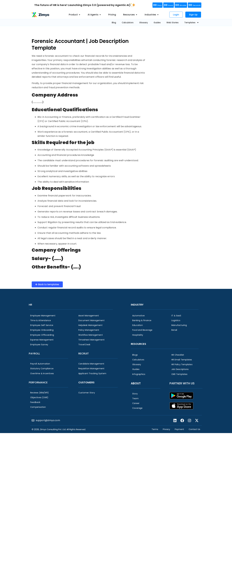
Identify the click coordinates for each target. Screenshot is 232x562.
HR (30, 304)
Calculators (127, 22)
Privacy (166, 429)
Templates (191, 22)
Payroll (34, 353)
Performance (38, 382)
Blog (114, 22)
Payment (179, 429)
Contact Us (194, 429)
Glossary (143, 22)
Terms (155, 429)
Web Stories (172, 22)
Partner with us (181, 383)
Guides (157, 22)
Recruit (83, 353)
